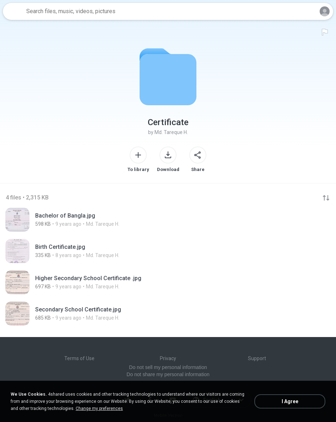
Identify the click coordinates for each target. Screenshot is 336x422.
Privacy (168, 358)
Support (257, 358)
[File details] (92, 220)
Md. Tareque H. (171, 132)
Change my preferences (99, 408)
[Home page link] (13, 11)
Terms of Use (79, 358)
